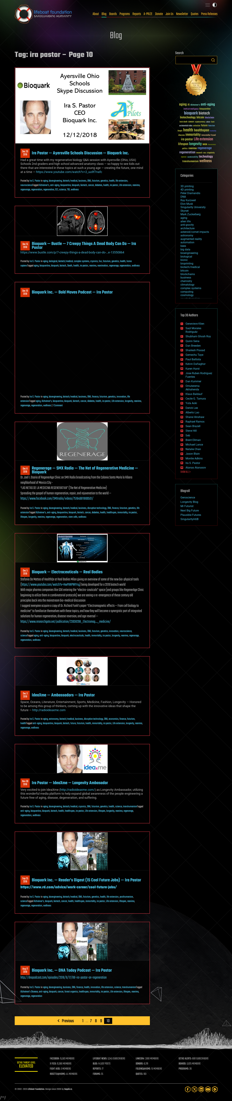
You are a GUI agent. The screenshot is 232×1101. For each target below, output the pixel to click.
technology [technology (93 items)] (206, 157)
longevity (129, 401)
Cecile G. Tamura (196, 398)
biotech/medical (70, 181)
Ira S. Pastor (35, 181)
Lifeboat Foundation (36, 1089)
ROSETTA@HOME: (58, 1074)
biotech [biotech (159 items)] (204, 113)
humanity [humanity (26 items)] (213, 131)
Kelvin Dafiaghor (195, 364)
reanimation (102, 266)
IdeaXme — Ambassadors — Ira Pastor (63, 695)
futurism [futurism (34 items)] (211, 126)
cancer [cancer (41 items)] (191, 122)
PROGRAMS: (184, 1069)
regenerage (25, 190)
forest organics (71, 992)
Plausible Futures (190, 515)
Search (213, 60)
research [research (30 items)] (199, 153)
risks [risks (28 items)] (204, 153)
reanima (136, 185)
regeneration (36, 190)
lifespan (23, 517)
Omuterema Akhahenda (193, 387)
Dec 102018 (25, 292)
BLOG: (95, 1064)
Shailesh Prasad (195, 350)
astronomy (53, 719)
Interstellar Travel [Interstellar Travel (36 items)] (208, 135)
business (82, 181)
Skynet (184, 210)
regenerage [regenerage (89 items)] (205, 148)
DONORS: (140, 1064)
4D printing (187, 189)
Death (69, 266)
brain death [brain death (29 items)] (183, 122)
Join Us (169, 14)
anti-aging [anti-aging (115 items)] (208, 104)
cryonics (94, 261)
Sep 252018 (25, 880)
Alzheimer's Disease (29, 992)
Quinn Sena (192, 341)
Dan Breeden (193, 345)
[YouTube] (208, 1089)
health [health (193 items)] (188, 130)
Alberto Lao (192, 412)
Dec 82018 (25, 470)
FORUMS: (97, 1074)
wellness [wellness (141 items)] (205, 161)
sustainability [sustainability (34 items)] (192, 157)
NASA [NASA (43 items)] (205, 144)
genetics (104, 181)
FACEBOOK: (55, 1059)
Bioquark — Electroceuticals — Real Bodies (67, 572)
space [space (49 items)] (184, 156)
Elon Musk (186, 203)
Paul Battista (193, 359)
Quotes (194, 14)
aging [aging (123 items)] (183, 104)
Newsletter (182, 14)
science (62, 190)
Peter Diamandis (190, 193)
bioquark (75, 185)
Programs (124, 14)
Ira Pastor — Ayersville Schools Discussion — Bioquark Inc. (80, 153)
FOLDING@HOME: (143, 1069)
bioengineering (55, 181)
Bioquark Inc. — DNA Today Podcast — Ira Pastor (72, 970)
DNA (89, 181)
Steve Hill (191, 430)
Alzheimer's (44, 185)
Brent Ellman (193, 440)
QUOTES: (139, 1074)
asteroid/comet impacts (194, 231)
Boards (113, 14)
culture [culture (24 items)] (208, 122)
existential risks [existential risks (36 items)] (185, 126)
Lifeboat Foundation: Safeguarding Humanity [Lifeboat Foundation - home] (43, 14)
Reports (136, 14)
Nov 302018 (25, 783)
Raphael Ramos (195, 421)
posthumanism (126, 897)
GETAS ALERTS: (185, 1059)
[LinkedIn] (201, 1089)
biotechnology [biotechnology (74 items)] (188, 117)
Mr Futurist (186, 506)
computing (186, 291)
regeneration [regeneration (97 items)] (187, 152)
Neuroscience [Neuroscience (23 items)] (212, 145)
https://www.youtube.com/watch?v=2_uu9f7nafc (69, 172)
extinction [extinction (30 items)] (196, 126)
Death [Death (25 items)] (212, 122)
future (73, 723)
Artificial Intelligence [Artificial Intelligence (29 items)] (191, 109)
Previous (68, 1021)
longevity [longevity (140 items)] (195, 144)
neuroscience (26, 185)
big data (185, 249)
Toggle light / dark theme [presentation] (214, 5)
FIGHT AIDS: (56, 1069)
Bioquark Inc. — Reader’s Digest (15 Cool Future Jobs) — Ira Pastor (86, 880)
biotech (83, 185)
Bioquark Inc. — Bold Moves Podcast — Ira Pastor (72, 292)
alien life (185, 221)
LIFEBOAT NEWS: (100, 1059)
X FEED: (54, 1064)
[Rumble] (214, 1089)
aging (45, 181)
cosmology (187, 295)
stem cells (72, 517)
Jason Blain (193, 453)
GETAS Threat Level (26, 1065)
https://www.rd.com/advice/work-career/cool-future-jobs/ (68, 887)
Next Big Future (189, 510)
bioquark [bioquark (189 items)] (191, 113)
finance (95, 397)
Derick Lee (192, 407)
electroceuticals (77, 636)
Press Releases (209, 14)
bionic (184, 260)
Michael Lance (194, 444)
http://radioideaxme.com (49, 710)
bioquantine (65, 185)
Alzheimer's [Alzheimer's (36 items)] (195, 105)
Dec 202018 (25, 153)
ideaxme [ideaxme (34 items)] (181, 135)
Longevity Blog (189, 501)
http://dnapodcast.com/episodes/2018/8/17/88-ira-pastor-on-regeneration (63, 977)
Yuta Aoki (191, 403)
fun (100, 261)
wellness (75, 190)
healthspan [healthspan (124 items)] (201, 130)
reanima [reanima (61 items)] (192, 148)
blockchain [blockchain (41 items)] (209, 117)
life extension (122, 181)
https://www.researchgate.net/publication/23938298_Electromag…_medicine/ (65, 622)
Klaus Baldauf (194, 394)
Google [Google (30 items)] (180, 131)
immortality (122, 512)
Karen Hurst (193, 368)
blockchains (187, 274)
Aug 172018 (25, 970)
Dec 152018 (25, 246)
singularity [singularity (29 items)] (211, 153)
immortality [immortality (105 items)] (193, 135)
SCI (56, 190)
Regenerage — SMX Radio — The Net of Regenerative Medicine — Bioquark (85, 470)
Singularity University (193, 207)
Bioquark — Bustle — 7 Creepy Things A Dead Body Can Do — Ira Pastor (84, 245)
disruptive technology (96, 508)
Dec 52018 (25, 572)
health (112, 181)
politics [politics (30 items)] (185, 149)
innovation (121, 397)
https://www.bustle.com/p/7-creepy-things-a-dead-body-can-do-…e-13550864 (72, 252)
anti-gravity (187, 224)
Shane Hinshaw (195, 417)
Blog (104, 14)
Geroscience (187, 497)
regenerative (48, 190)
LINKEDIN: (140, 1059)
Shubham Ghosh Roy (198, 336)
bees (183, 246)
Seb (188, 435)
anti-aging (54, 185)
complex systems (81, 261)
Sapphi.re (68, 1089)
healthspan (111, 512)
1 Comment (58, 405)
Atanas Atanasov (196, 467)
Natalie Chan (193, 449)
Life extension (125, 185)
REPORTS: (97, 1069)
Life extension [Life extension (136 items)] (203, 139)
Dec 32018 (25, 695)
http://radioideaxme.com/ (77, 789)
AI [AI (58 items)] (189, 105)
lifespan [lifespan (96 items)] (183, 144)
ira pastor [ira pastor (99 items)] (187, 139)
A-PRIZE (148, 14)
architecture (187, 228)
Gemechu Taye (194, 354)
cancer (91, 185)
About (96, 14)
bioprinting (186, 263)
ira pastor (114, 185)
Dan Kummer (193, 381)
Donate (159, 14)
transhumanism (130, 806)
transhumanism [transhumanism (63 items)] (190, 161)
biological (53, 261)
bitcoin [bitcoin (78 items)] (200, 117)
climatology (187, 284)
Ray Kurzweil (188, 200)
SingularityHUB (189, 519)
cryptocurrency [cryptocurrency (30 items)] (200, 122)
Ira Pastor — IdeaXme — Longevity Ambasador (70, 783)
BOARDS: (182, 1064)
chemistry (186, 281)
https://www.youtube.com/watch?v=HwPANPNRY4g (50, 585)
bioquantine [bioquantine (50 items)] (205, 108)
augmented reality (191, 239)
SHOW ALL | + (185, 472)
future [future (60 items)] (204, 125)
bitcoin (184, 270)
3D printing (187, 186)
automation (187, 242)
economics (113, 719)
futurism (96, 181)
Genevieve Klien (195, 323)
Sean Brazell (193, 426)
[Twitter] (194, 1089)
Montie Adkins (194, 458)
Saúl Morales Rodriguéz (193, 330)
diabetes (98, 185)
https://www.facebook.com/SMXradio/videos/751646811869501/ (56, 498)
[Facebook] (187, 1089)
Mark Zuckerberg (190, 214)
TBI (68, 190)
